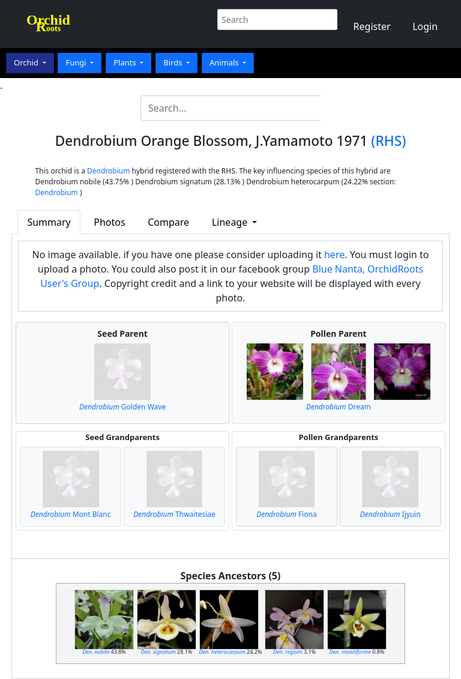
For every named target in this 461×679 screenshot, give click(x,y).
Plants (125, 62)
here (334, 254)
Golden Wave (122, 407)
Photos (109, 222)
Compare (168, 222)
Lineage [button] (231, 222)
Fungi (76, 62)
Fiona (286, 514)
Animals (225, 62)
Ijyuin (390, 514)
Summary (48, 222)
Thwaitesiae (174, 514)
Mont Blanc (71, 514)
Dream (338, 407)
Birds (173, 62)
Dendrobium (108, 171)
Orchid (27, 62)
